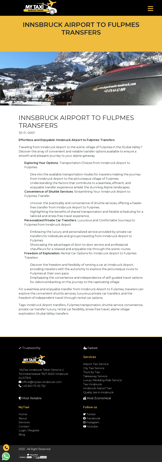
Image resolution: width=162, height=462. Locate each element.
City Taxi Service (93, 368)
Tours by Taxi (91, 372)
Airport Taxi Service (96, 364)
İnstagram (91, 422)
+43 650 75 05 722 (32, 386)
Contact (24, 426)
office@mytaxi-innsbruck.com (40, 382)
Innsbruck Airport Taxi (97, 388)
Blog (22, 434)
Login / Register (29, 430)
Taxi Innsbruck (92, 384)
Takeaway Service (95, 376)
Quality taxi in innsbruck (98, 392)
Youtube (90, 426)
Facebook (91, 418)
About (23, 418)
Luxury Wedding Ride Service (102, 380)
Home (23, 414)
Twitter (89, 414)
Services (24, 422)
